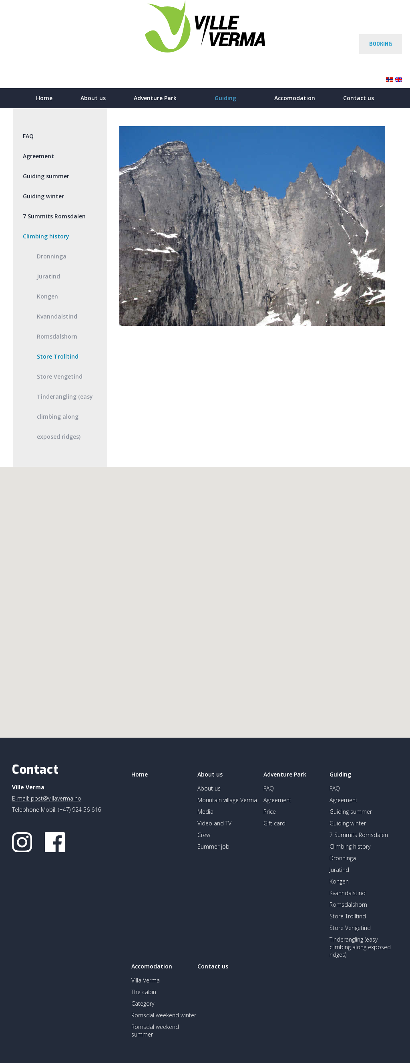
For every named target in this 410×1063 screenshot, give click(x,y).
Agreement (38, 156)
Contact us (358, 98)
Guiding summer (46, 176)
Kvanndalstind (57, 316)
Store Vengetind (59, 376)
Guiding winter (43, 196)
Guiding (225, 98)
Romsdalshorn (57, 336)
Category (142, 1003)
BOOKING (380, 44)
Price (269, 811)
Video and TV (214, 823)
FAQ (28, 136)
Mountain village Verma (227, 800)
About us (93, 98)
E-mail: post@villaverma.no (46, 798)
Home (44, 98)
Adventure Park (155, 98)
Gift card (274, 823)
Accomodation (294, 98)
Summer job (213, 846)
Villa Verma (145, 980)
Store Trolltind (57, 356)
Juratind (48, 276)
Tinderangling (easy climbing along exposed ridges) (65, 416)
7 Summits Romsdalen (54, 216)
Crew (203, 835)
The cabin (143, 992)
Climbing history (46, 236)
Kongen (47, 296)
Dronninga (51, 256)
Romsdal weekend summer (155, 1030)
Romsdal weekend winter (163, 1015)
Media (205, 811)
